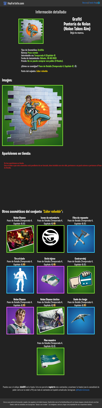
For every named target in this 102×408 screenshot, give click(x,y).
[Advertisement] (51, 189)
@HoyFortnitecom (82, 389)
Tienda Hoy (92, 2)
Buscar (84, 2)
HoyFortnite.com (16, 3)
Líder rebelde (42, 71)
